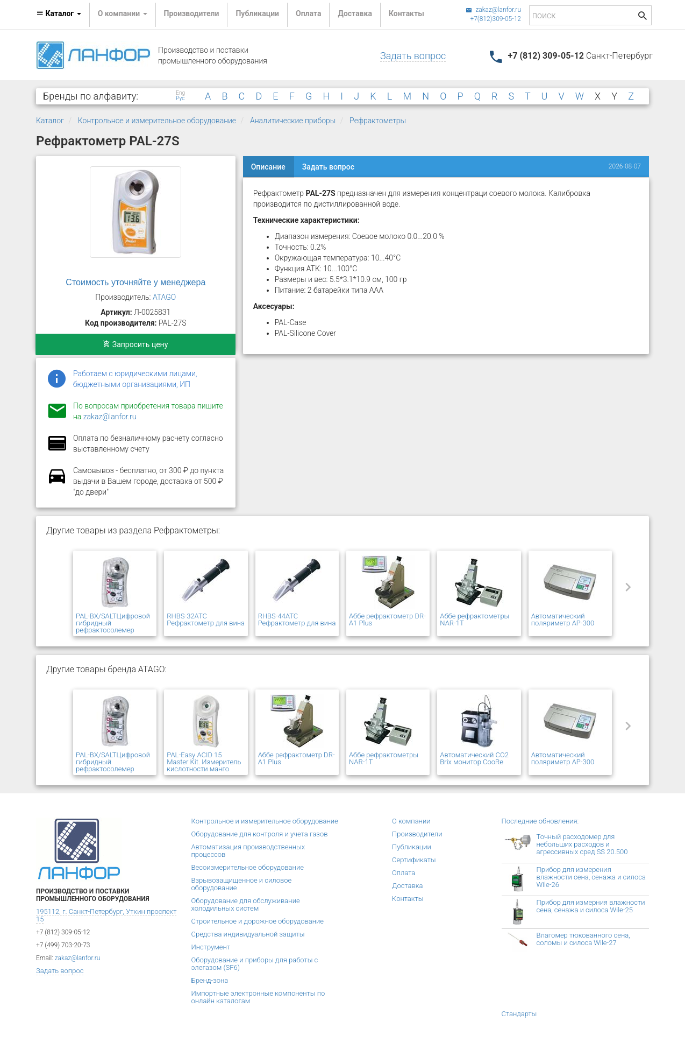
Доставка (355, 13)
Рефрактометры (377, 120)
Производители (191, 13)
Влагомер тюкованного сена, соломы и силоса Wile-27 (583, 939)
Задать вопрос (413, 55)
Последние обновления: (540, 821)
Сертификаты (414, 860)
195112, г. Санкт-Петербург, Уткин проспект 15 (106, 915)
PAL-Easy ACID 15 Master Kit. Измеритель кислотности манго (204, 762)
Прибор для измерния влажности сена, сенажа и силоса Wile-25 (591, 906)
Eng (180, 93)
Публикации (257, 13)
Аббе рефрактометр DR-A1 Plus (387, 619)
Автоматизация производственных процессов (248, 850)
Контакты (406, 13)
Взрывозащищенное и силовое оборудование (241, 884)
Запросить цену (135, 344)
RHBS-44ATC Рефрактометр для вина (297, 619)
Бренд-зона (210, 980)
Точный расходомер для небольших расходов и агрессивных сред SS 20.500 (582, 844)
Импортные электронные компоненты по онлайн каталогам (258, 997)
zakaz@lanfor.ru (493, 9)
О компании (411, 821)
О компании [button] (122, 13)
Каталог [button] (58, 13)
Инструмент (210, 947)
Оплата (308, 13)
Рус (180, 98)
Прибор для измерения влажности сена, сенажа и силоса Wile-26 (591, 877)
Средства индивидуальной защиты (248, 934)
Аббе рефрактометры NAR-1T (474, 619)
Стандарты (519, 1014)
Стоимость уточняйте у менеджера (135, 282)
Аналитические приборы (293, 120)
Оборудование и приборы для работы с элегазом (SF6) (254, 963)
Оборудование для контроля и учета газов (259, 834)
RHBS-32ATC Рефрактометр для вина (206, 619)
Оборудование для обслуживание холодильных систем (245, 904)
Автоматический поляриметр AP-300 (563, 619)
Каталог (50, 120)
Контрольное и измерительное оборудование (157, 120)
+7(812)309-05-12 (495, 19)
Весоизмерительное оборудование (247, 867)
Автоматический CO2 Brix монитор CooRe (474, 758)
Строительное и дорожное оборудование (257, 921)
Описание (268, 167)
